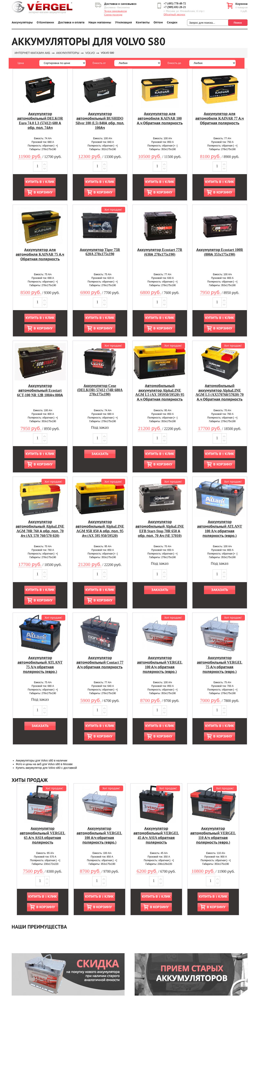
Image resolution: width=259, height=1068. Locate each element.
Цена (21, 63)
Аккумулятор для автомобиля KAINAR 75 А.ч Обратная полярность (40, 254)
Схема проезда (113, 14)
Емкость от (99, 63)
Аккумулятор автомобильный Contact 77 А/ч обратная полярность (99, 662)
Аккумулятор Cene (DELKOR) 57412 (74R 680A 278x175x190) (100, 390)
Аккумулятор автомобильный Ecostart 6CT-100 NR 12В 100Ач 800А (40, 390)
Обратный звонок (174, 14)
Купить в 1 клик (40, 182)
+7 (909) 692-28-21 (175, 7)
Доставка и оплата (71, 22)
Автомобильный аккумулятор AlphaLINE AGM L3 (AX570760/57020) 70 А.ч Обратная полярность (219, 392)
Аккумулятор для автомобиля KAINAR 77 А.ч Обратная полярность (219, 118)
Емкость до (174, 63)
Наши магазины (99, 22)
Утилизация (123, 22)
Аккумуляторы (22, 22)
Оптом (158, 22)
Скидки (172, 22)
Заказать (100, 454)
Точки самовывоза (115, 11)
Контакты (143, 22)
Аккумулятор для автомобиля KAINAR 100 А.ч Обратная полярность (160, 118)
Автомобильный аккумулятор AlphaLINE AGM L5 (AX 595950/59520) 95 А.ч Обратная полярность (159, 392)
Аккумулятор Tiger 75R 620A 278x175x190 (100, 252)
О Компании (45, 22)
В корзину (43, 192)
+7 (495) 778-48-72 (175, 3)
